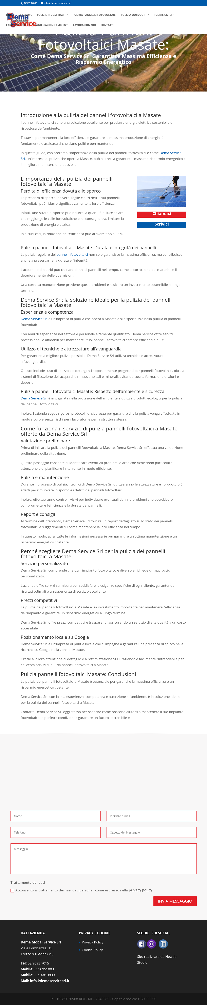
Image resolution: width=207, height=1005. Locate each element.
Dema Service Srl (34, 318)
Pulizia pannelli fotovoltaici (94, 15)
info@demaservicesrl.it (49, 980)
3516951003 (44, 969)
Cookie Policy (92, 950)
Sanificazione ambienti (52, 25)
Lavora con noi (84, 25)
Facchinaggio (16, 25)
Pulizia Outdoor (133, 15)
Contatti (107, 25)
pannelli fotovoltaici (72, 254)
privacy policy (140, 890)
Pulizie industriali (50, 15)
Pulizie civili (163, 15)
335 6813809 (44, 975)
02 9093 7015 (38, 963)
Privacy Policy (92, 942)
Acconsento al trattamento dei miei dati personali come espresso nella (81, 890)
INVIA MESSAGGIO (175, 901)
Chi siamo (26, 15)
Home (10, 15)
